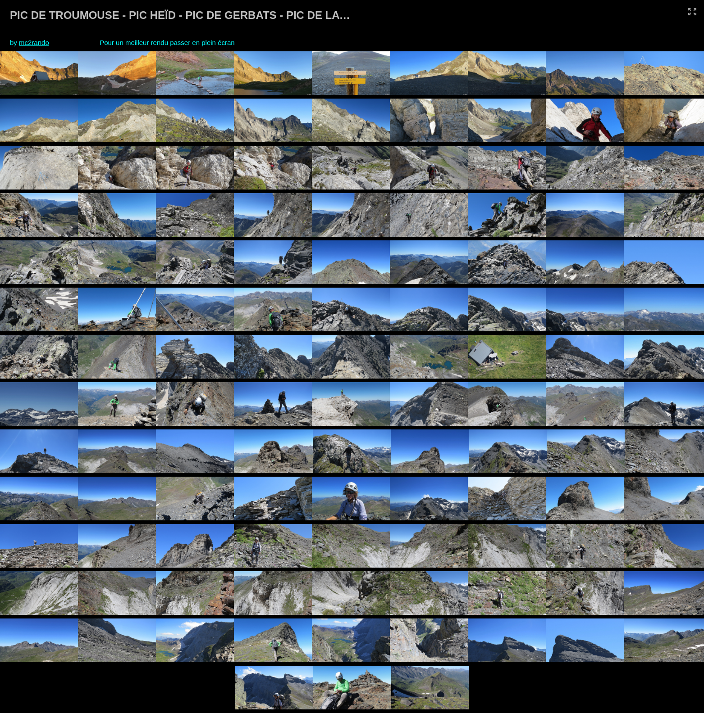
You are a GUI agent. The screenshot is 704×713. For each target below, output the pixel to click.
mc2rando (34, 42)
